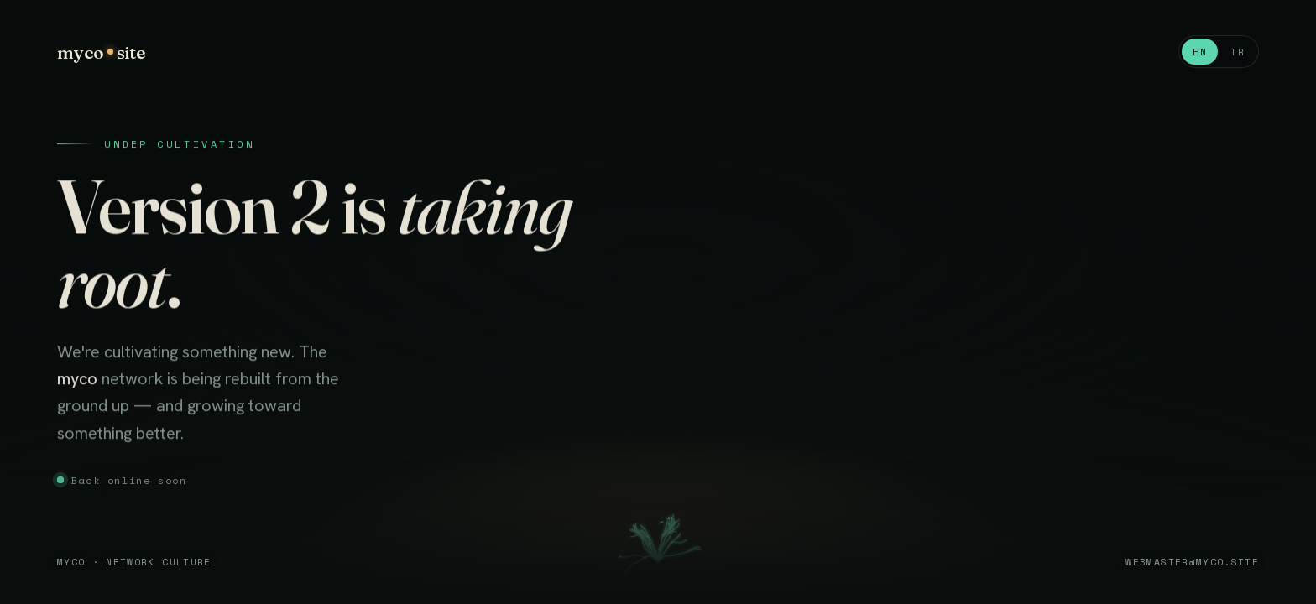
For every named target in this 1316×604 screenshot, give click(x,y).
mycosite (101, 52)
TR (1237, 51)
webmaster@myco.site (1192, 562)
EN (1200, 51)
